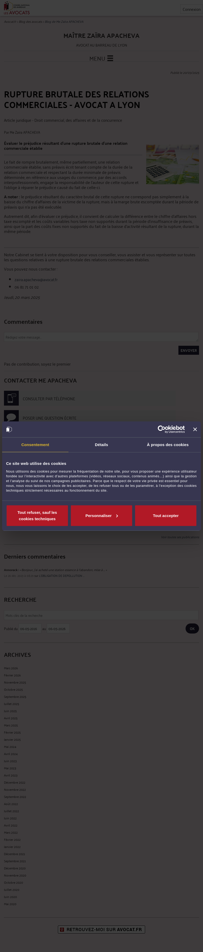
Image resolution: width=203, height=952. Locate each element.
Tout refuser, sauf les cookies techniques (37, 515)
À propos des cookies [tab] (168, 444)
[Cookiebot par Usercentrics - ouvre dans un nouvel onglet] (162, 429)
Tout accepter (166, 515)
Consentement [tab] (35, 444)
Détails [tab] (101, 444)
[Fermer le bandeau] (195, 429)
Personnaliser (101, 515)
